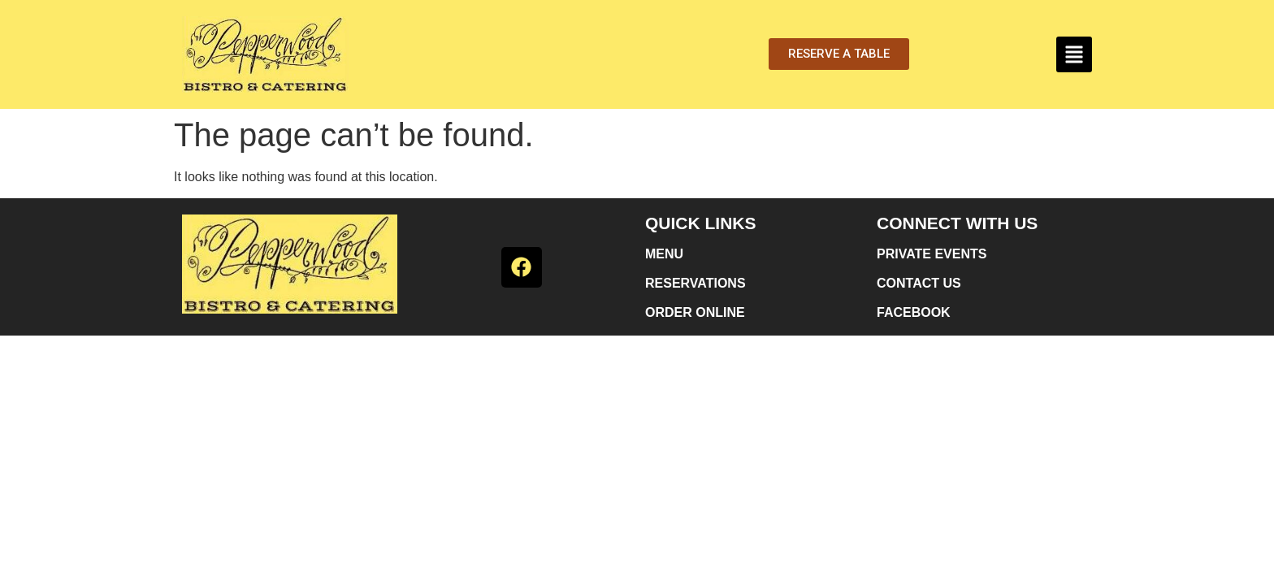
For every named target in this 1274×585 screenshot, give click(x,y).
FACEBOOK (914, 312)
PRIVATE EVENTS (931, 254)
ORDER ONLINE (695, 312)
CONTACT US (919, 283)
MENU (664, 254)
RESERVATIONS (695, 283)
